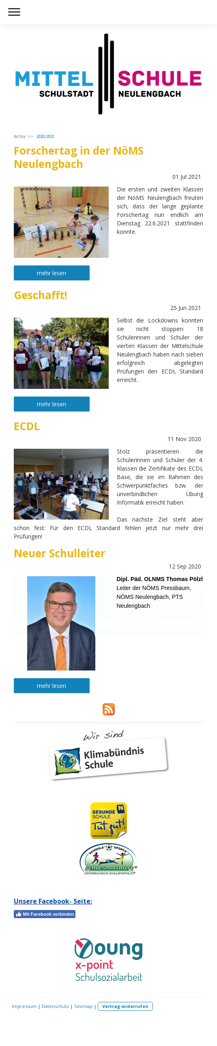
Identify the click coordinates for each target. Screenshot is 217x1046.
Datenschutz (55, 1006)
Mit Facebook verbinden (44, 914)
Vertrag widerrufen (125, 1006)
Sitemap (83, 1006)
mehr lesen (51, 273)
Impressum (24, 1006)
